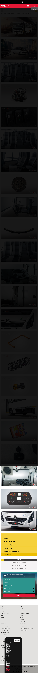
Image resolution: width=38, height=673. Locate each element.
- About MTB (4, 652)
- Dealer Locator (24, 626)
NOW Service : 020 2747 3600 (19, 568)
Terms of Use (7, 667)
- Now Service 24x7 (5, 628)
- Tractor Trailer (5, 613)
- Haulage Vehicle (5, 609)
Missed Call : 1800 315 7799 (19, 562)
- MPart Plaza (4, 630)
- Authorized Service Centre (26, 628)
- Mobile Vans (4, 626)
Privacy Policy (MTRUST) (29, 666)
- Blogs (3, 660)
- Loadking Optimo (24, 613)
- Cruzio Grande (24, 622)
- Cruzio (22, 619)
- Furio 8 (22, 609)
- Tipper (3, 611)
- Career (3, 637)
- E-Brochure (4, 658)
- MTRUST (3, 639)
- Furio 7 (22, 615)
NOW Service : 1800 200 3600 (19, 565)
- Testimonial (4, 634)
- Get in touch (23, 630)
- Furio (2, 617)
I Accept (17, 640)
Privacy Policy (8, 670)
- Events (3, 643)
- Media (3, 641)
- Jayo (21, 611)
